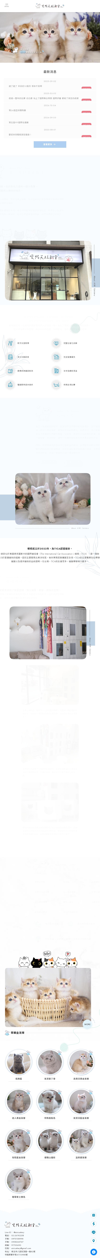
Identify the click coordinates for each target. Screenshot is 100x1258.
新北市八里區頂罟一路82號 (23, 1223)
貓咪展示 (35, 1244)
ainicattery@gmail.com (21, 1220)
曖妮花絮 (54, 1244)
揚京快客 (40, 1253)
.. (59, 1253)
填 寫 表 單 (73, 436)
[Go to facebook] (93, 1252)
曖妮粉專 (45, 1244)
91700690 (16, 1217)
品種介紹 (64, 1241)
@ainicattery (19, 1204)
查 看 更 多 (48, 436)
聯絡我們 (64, 1244)
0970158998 (17, 1211)
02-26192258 (17, 1208)
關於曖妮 (45, 1241)
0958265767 (17, 1214)
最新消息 (35, 1241)
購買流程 (54, 1241)
